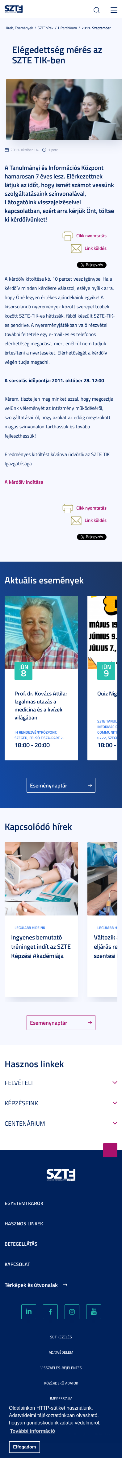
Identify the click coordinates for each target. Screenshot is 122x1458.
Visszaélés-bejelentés (61, 1367)
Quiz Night (109, 693)
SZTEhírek (45, 27)
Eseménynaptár (48, 785)
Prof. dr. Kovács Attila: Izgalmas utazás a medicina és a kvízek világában (41, 705)
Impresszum (61, 1398)
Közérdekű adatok (61, 1383)
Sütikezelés (61, 1337)
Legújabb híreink (30, 927)
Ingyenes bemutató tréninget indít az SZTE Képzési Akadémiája (41, 946)
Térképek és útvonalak (31, 1285)
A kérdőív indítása (24, 481)
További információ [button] (32, 1431)
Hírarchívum (67, 27)
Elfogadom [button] (24, 1446)
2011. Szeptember (96, 27)
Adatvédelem (61, 1352)
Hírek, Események (19, 27)
